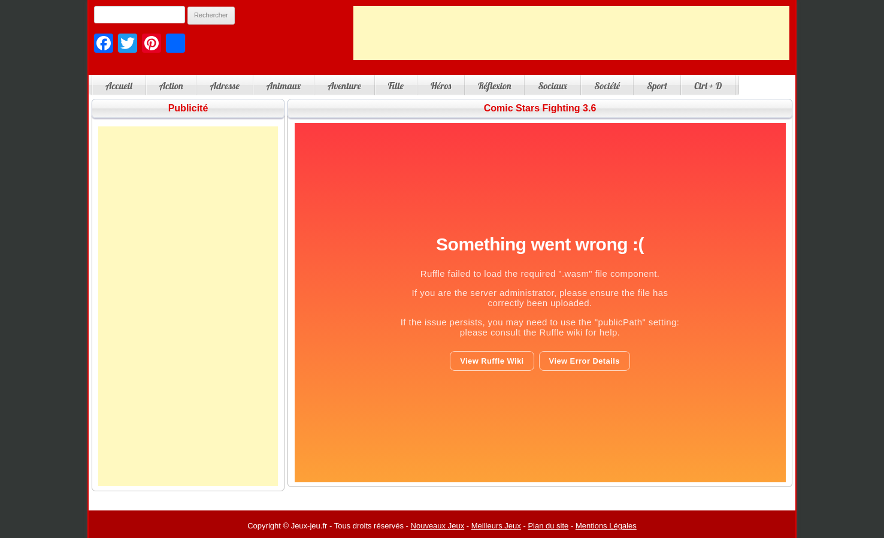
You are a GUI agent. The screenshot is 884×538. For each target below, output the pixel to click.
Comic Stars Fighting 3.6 (540, 108)
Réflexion (494, 86)
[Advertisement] (571, 33)
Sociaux (552, 86)
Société (607, 86)
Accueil (118, 86)
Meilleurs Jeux (496, 525)
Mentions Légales (606, 525)
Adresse (224, 86)
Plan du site (548, 525)
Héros (441, 86)
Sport (657, 86)
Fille (396, 86)
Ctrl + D (708, 86)
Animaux (284, 86)
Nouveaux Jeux (438, 525)
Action (171, 86)
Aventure (344, 86)
